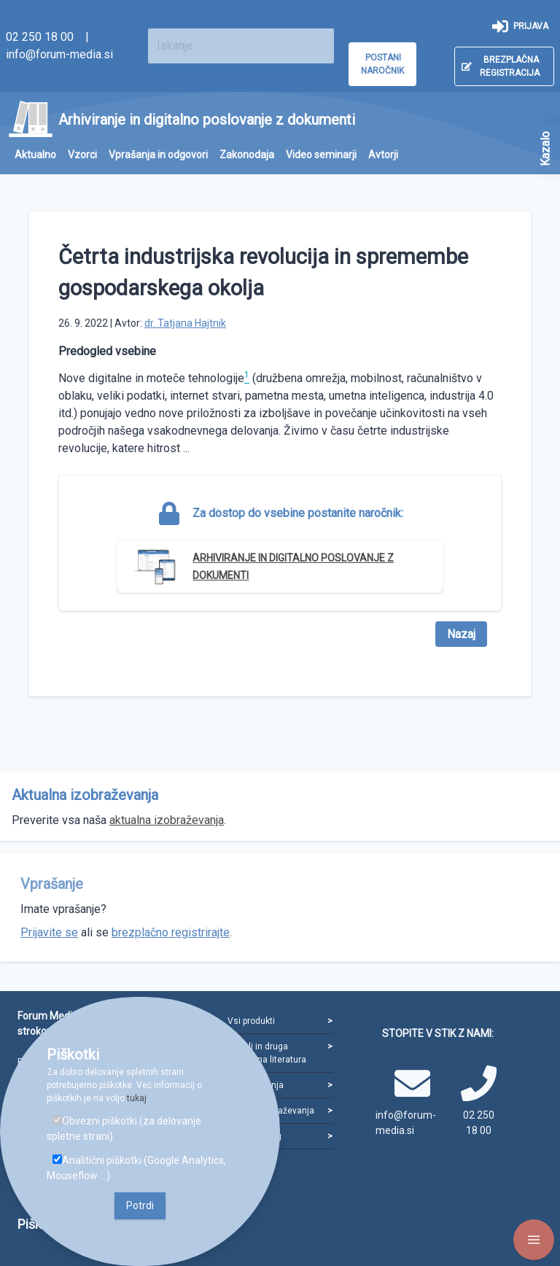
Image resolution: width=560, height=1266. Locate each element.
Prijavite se (49, 932)
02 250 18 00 (40, 37)
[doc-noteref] (246, 378)
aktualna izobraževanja (166, 820)
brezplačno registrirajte (171, 932)
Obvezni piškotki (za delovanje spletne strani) (124, 1128)
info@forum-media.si (59, 54)
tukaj (137, 1098)
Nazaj (461, 634)
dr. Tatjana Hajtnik (185, 323)
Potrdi (140, 1205)
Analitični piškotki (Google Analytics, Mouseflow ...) (136, 1167)
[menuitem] (35, 154)
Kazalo (545, 148)
